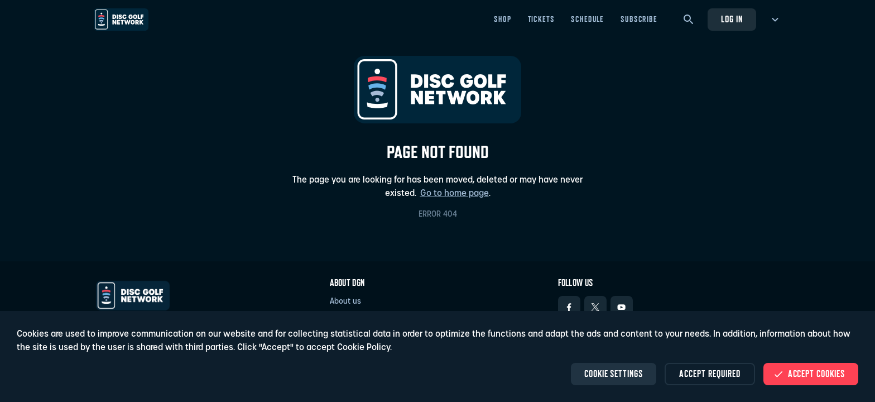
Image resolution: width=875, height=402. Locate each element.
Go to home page (454, 193)
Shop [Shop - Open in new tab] (502, 19)
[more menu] (773, 19)
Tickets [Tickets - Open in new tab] (541, 19)
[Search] (688, 19)
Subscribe (639, 19)
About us (345, 302)
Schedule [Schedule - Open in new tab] (587, 19)
